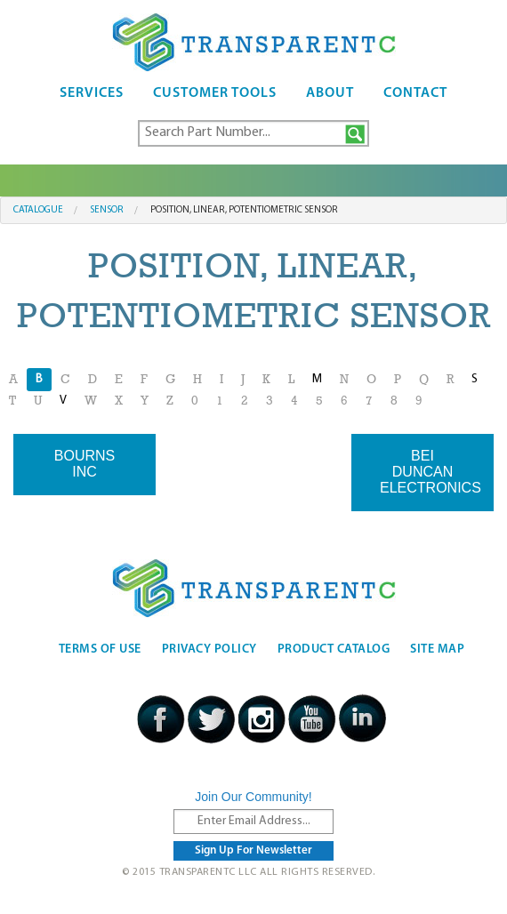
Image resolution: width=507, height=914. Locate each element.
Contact (415, 93)
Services (92, 93)
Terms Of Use (100, 649)
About (330, 93)
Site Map (437, 649)
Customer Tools (215, 93)
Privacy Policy (209, 649)
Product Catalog (334, 649)
